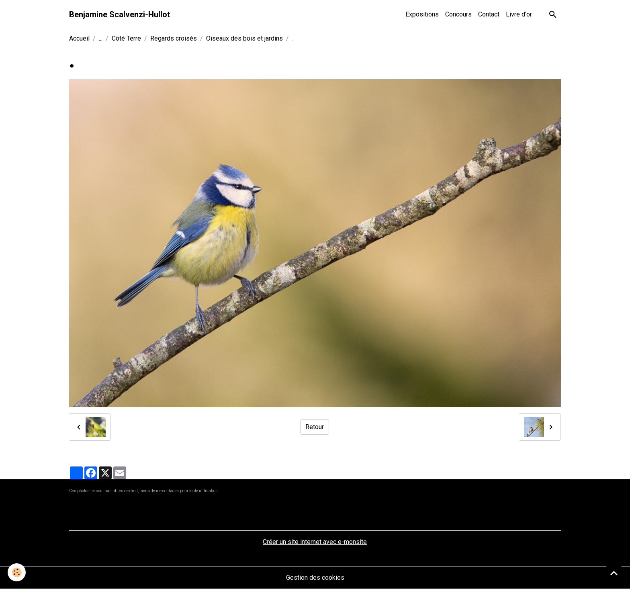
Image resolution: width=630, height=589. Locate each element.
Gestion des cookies (315, 577)
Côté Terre (126, 38)
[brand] (119, 14)
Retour (314, 427)
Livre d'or (519, 14)
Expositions (422, 14)
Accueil (79, 38)
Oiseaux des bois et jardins (244, 38)
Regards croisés (173, 38)
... (100, 38)
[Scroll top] (614, 573)
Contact (488, 14)
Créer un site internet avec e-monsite (315, 542)
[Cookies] (17, 572)
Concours (458, 14)
